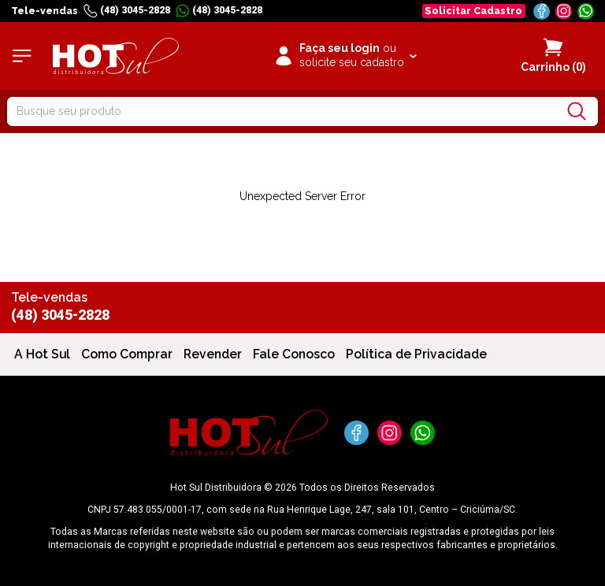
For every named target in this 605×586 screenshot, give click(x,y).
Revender (213, 354)
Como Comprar (127, 354)
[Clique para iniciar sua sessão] (345, 56)
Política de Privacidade (416, 354)
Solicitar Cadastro (473, 11)
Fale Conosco (294, 354)
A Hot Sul (42, 354)
